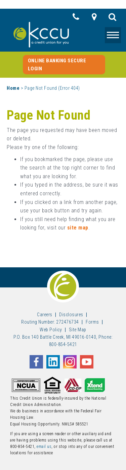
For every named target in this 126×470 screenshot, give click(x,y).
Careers (44, 314)
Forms (92, 322)
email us (44, 446)
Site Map (77, 329)
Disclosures (71, 314)
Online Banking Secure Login (57, 65)
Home (13, 88)
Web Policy (51, 329)
